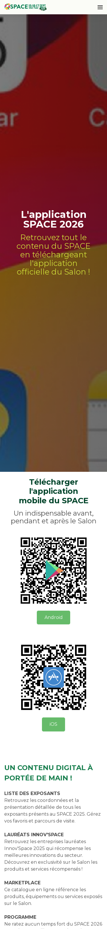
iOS (53, 724)
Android (54, 617)
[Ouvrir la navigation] (100, 7)
